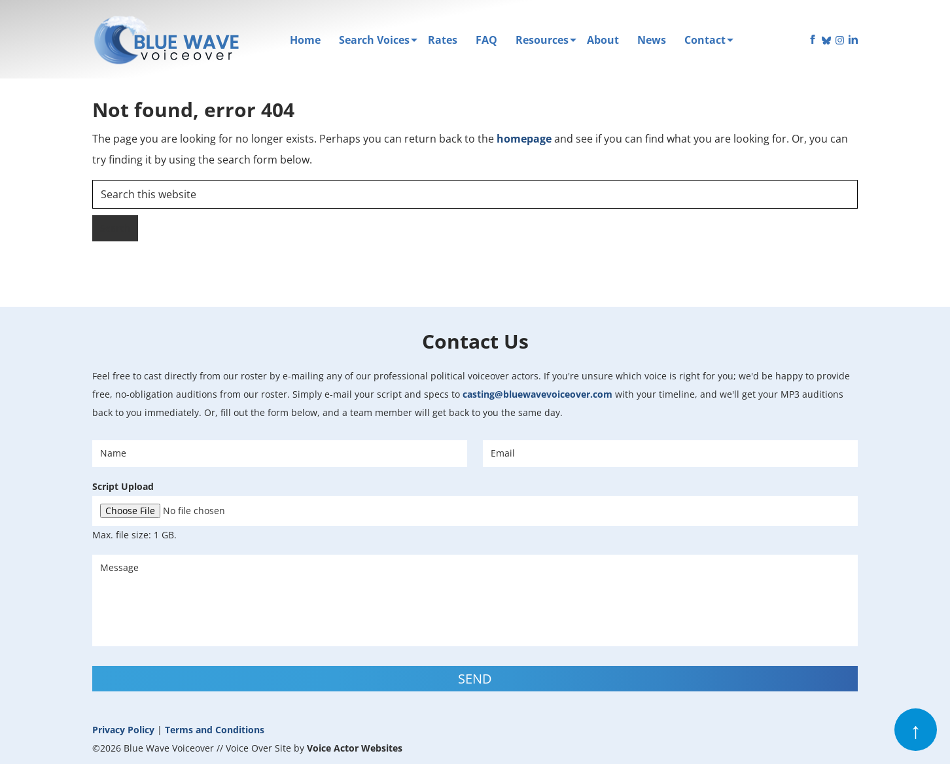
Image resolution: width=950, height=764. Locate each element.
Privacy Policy (123, 729)
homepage (524, 138)
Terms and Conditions (214, 729)
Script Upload (123, 486)
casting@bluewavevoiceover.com (537, 394)
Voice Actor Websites (354, 748)
